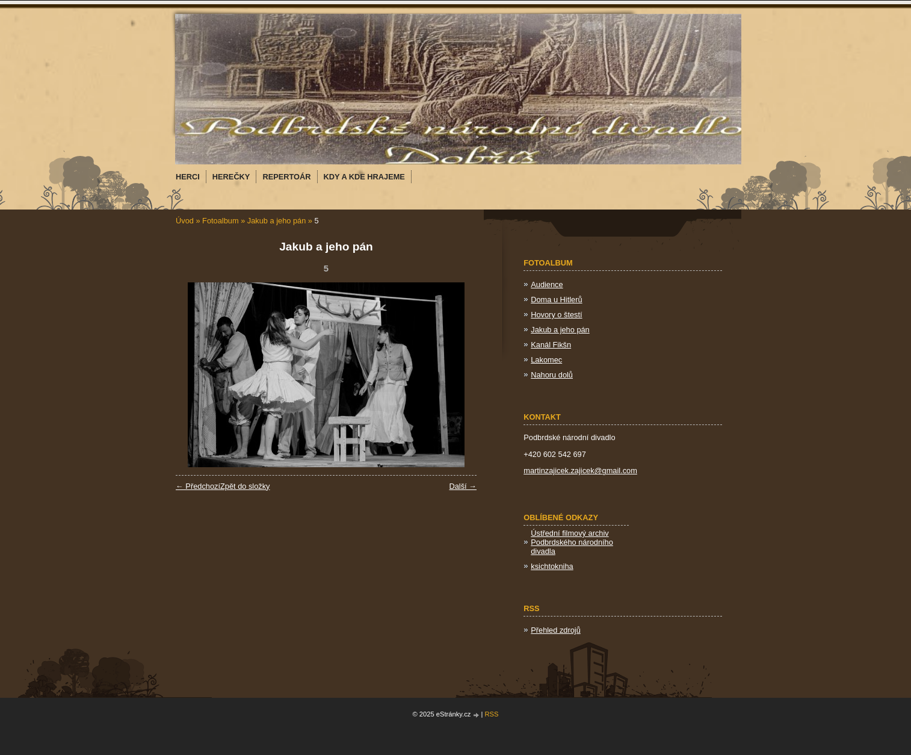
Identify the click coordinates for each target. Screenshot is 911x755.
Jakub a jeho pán (276, 220)
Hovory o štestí (556, 314)
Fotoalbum (220, 220)
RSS (492, 714)
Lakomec (546, 359)
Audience (547, 284)
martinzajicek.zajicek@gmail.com (580, 470)
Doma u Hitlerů (556, 299)
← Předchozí (198, 486)
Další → (463, 486)
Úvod (185, 220)
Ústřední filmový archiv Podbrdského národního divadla (572, 542)
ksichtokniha (552, 566)
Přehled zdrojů (556, 630)
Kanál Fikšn (551, 344)
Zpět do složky (245, 486)
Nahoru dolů (552, 374)
